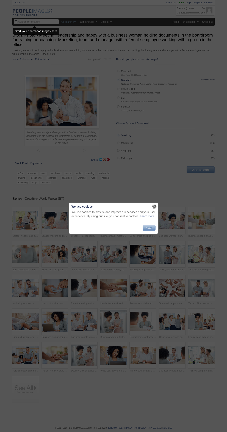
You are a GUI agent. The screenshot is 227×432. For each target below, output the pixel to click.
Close (149, 228)
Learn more (147, 216)
